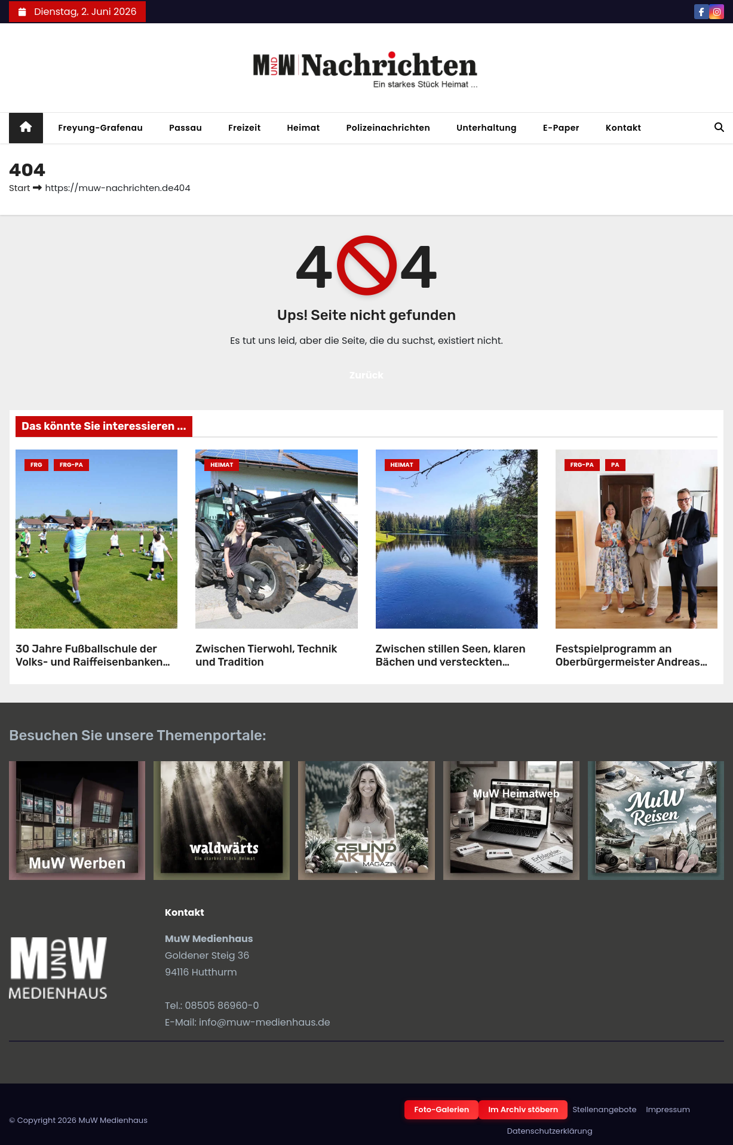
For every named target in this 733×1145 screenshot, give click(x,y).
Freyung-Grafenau (101, 128)
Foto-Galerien (441, 1109)
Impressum (668, 1109)
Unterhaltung (486, 128)
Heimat (303, 128)
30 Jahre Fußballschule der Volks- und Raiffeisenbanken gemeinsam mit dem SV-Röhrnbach (89, 669)
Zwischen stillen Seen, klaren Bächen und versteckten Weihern (451, 662)
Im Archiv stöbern (523, 1109)
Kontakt (624, 128)
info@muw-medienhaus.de (264, 1022)
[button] (719, 127)
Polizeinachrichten (388, 128)
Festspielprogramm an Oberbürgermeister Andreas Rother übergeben (628, 662)
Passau (185, 128)
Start (19, 187)
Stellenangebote (604, 1109)
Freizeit (244, 128)
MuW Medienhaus (113, 1120)
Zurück (366, 375)
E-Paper (561, 128)
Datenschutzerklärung (550, 1131)
